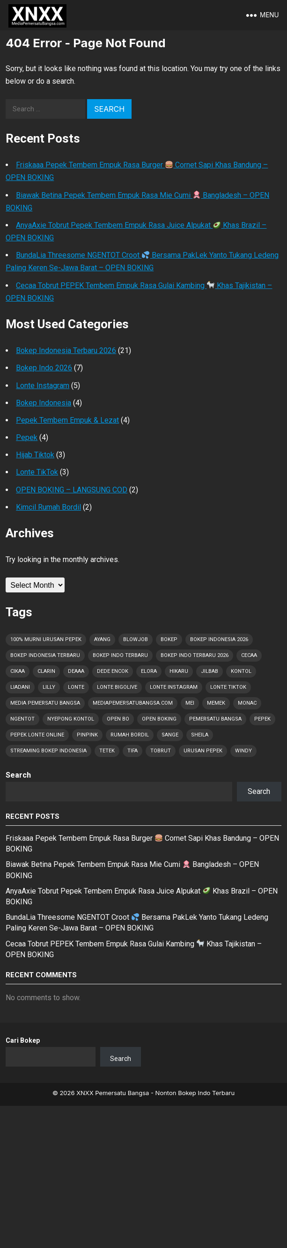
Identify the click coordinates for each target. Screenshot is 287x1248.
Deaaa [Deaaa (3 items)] (76, 671)
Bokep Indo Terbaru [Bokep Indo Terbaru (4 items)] (120, 655)
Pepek (26, 437)
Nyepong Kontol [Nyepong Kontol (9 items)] (70, 719)
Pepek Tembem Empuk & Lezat (67, 420)
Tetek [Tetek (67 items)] (107, 751)
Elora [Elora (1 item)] (149, 671)
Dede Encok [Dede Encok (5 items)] (112, 671)
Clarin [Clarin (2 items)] (46, 671)
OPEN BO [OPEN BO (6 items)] (118, 719)
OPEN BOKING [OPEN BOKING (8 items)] (159, 719)
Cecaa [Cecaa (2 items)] (249, 655)
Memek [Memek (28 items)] (216, 703)
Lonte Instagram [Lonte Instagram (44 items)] (174, 687)
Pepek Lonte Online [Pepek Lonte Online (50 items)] (37, 735)
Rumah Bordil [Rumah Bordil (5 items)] (129, 735)
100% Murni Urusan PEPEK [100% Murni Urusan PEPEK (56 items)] (45, 639)
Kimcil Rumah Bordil (48, 507)
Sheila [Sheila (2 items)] (199, 735)
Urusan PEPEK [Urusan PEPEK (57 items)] (203, 751)
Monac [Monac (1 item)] (247, 703)
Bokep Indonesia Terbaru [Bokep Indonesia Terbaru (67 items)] (45, 655)
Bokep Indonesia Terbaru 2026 (66, 350)
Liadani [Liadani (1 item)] (20, 687)
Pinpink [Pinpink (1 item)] (87, 735)
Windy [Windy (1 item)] (243, 751)
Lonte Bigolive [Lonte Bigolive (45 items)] (117, 687)
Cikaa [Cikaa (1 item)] (17, 671)
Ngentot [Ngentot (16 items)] (22, 719)
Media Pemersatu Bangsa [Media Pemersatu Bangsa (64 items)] (45, 703)
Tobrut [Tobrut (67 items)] (160, 751)
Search (18, 775)
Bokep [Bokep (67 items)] (169, 639)
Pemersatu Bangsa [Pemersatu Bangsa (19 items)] (215, 719)
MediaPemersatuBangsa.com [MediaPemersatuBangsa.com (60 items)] (133, 703)
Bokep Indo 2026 (44, 367)
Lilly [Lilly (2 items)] (49, 687)
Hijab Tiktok (35, 454)
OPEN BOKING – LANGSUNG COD (71, 489)
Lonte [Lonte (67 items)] (76, 687)
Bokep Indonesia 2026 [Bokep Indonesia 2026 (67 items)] (219, 639)
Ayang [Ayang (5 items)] (102, 639)
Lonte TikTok (37, 472)
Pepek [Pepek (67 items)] (262, 719)
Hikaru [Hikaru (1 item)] (178, 671)
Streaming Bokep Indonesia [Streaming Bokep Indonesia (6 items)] (48, 751)
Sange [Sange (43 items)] (170, 735)
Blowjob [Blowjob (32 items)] (135, 639)
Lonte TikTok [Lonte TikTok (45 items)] (228, 687)
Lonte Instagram (42, 385)
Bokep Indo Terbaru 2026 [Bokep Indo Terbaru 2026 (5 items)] (194, 655)
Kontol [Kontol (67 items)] (241, 671)
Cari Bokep (23, 1040)
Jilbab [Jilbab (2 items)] (209, 671)
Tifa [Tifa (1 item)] (132, 751)
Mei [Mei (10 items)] (189, 703)
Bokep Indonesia (43, 402)
